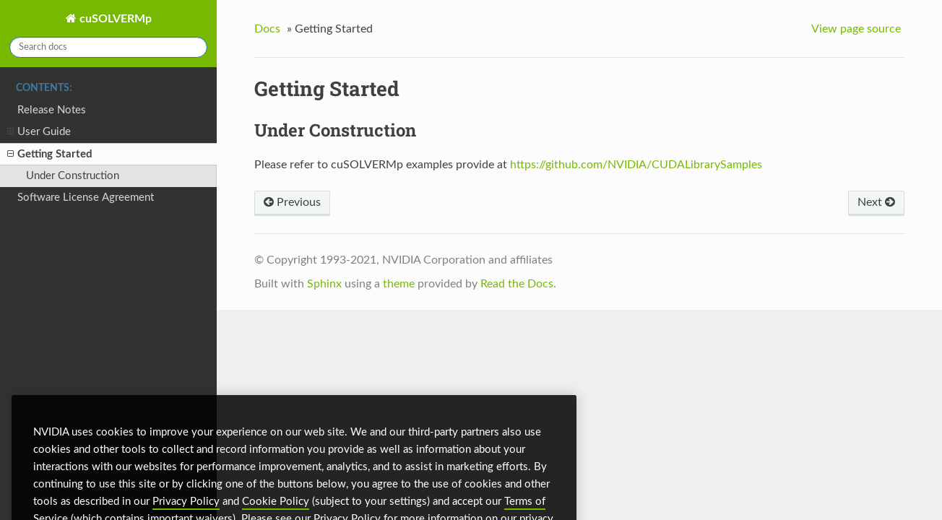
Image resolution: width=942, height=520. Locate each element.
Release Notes (51, 110)
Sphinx (324, 284)
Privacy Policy (186, 513)
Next (876, 202)
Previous (292, 202)
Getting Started (49, 155)
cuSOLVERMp (114, 19)
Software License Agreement (85, 197)
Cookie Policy (275, 513)
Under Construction (72, 175)
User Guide (39, 132)
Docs (267, 29)
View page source (856, 29)
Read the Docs (516, 284)
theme (399, 284)
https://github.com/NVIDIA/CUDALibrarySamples (636, 164)
